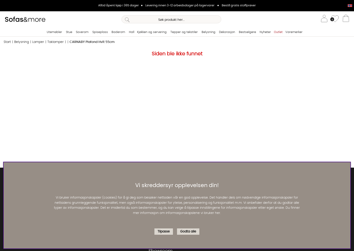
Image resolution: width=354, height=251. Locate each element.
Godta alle (188, 231)
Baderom (118, 32)
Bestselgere (247, 32)
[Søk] (171, 19)
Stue (69, 32)
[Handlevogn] (345, 19)
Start (7, 42)
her (217, 213)
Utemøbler (54, 32)
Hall (131, 32)
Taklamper (55, 42)
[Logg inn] (324, 19)
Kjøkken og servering (152, 32)
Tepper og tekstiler (184, 32)
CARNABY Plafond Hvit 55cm (92, 42)
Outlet (278, 32)
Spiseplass (100, 32)
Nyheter (265, 32)
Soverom (82, 32)
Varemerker (294, 32)
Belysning (208, 32)
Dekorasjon (227, 32)
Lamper (38, 42)
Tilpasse (164, 231)
